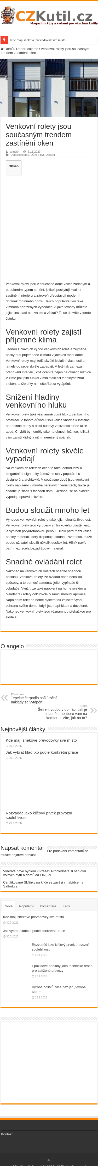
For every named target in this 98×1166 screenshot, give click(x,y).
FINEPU (46, 875)
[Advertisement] (49, 228)
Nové (9, 906)
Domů (7, 49)
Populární (26, 906)
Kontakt (7, 1134)
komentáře (48, 906)
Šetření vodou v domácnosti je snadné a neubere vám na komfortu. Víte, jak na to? (60, 712)
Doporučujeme (27, 49)
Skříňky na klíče (36, 882)
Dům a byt (37, 154)
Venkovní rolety (17, 361)
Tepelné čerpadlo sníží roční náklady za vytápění (38, 698)
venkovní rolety (31, 611)
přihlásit (30, 855)
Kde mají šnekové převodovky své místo (38, 40)
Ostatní (50, 154)
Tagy (66, 906)
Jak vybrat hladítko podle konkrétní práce (42, 752)
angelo (14, 151)
